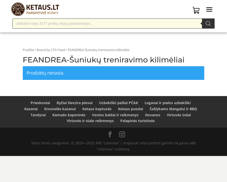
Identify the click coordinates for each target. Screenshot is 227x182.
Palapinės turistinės (137, 120)
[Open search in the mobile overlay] (113, 23)
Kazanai (31, 108)
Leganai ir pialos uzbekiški (168, 102)
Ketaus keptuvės (96, 108)
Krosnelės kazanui (60, 108)
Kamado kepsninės (68, 114)
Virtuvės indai (179, 114)
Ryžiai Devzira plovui (75, 102)
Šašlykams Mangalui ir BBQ (173, 108)
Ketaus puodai (130, 108)
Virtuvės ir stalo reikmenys (90, 120)
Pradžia (28, 50)
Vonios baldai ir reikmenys (115, 114)
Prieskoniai (40, 102)
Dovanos (152, 114)
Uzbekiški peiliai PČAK (118, 102)
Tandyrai (38, 114)
